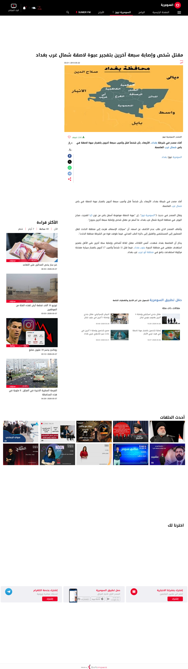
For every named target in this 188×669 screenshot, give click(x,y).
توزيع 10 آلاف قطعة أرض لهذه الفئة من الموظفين (36, 307)
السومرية (177, 157)
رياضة (12, 345)
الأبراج (101, 12)
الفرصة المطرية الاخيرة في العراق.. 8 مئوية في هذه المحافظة (33, 392)
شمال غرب (170, 147)
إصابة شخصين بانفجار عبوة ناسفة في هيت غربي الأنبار (147, 332)
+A (70, 143)
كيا (90, 215)
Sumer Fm (84, 12)
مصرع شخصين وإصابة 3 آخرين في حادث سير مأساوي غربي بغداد (95, 332)
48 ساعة (44, 229)
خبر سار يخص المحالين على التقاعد (40, 265)
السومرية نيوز (121, 12)
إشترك (50, 599)
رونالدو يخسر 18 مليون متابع (43, 350)
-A (70, 149)
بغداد (154, 143)
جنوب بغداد (139, 247)
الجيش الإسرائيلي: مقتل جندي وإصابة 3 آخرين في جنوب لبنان (96, 316)
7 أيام (31, 229)
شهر (20, 229)
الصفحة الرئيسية (161, 12)
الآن (56, 229)
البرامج (142, 12)
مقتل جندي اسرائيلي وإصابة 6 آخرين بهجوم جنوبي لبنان (148, 316)
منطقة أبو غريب (146, 252)
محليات (12, 260)
